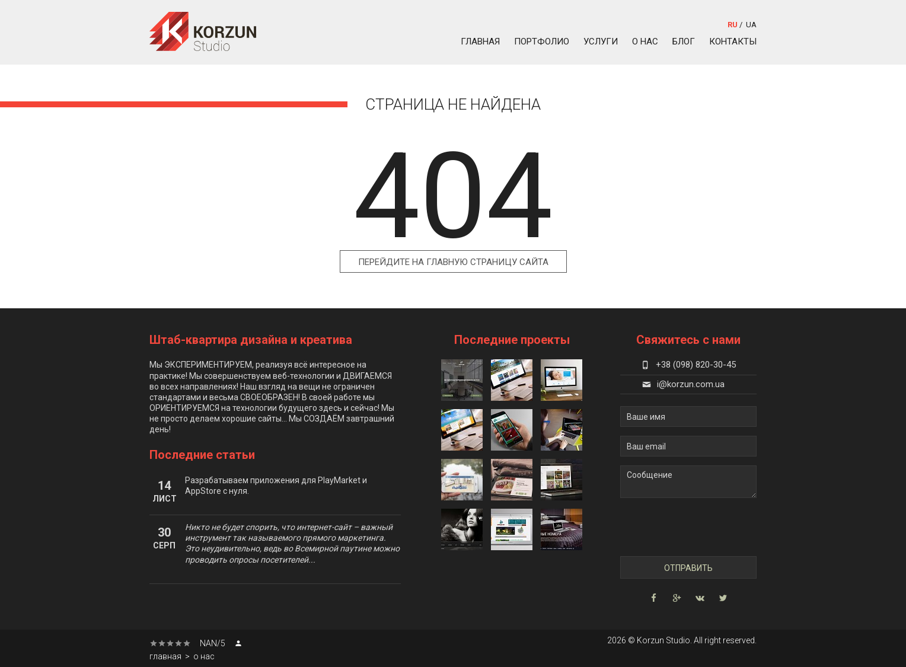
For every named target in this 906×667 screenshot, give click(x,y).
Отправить (688, 568)
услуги (600, 41)
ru (733, 24)
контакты (733, 41)
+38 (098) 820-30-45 (688, 364)
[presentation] (688, 527)
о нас (645, 41)
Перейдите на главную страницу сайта (453, 262)
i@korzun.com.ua (683, 384)
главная (480, 41)
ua (751, 24)
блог (683, 41)
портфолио (541, 41)
